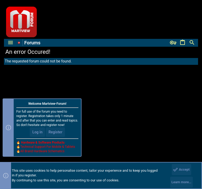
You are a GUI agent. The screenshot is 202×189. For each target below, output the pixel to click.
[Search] (192, 43)
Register (55, 132)
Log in (37, 132)
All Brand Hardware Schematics (42, 151)
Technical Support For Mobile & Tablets (47, 147)
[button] (10, 42)
